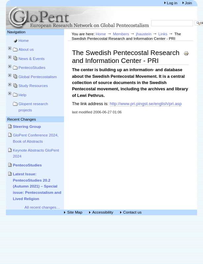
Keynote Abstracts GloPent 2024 (36, 153)
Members (121, 34)
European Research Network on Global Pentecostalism (78, 17)
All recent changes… (42, 207)
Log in (172, 3)
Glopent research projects (33, 107)
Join (188, 3)
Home (23, 40)
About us (26, 49)
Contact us (132, 212)
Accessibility (103, 212)
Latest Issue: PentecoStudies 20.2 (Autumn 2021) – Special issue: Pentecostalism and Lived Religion (37, 186)
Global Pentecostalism (37, 76)
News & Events (31, 58)
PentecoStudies (32, 67)
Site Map (75, 212)
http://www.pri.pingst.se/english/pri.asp (146, 103)
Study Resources (33, 85)
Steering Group (27, 126)
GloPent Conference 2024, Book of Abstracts (35, 138)
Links (162, 34)
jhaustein (144, 34)
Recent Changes (21, 119)
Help (22, 95)
